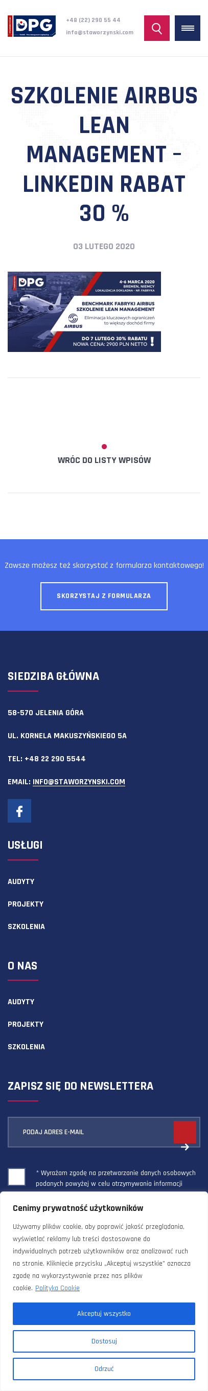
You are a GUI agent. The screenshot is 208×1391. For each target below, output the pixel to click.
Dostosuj (104, 1341)
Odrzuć (104, 1369)
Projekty (25, 904)
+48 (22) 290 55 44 (93, 20)
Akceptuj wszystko (104, 1313)
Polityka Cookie (57, 1288)
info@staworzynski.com (99, 32)
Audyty (21, 881)
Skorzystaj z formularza (104, 596)
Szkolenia (26, 926)
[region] (104, 1291)
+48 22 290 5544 (55, 759)
